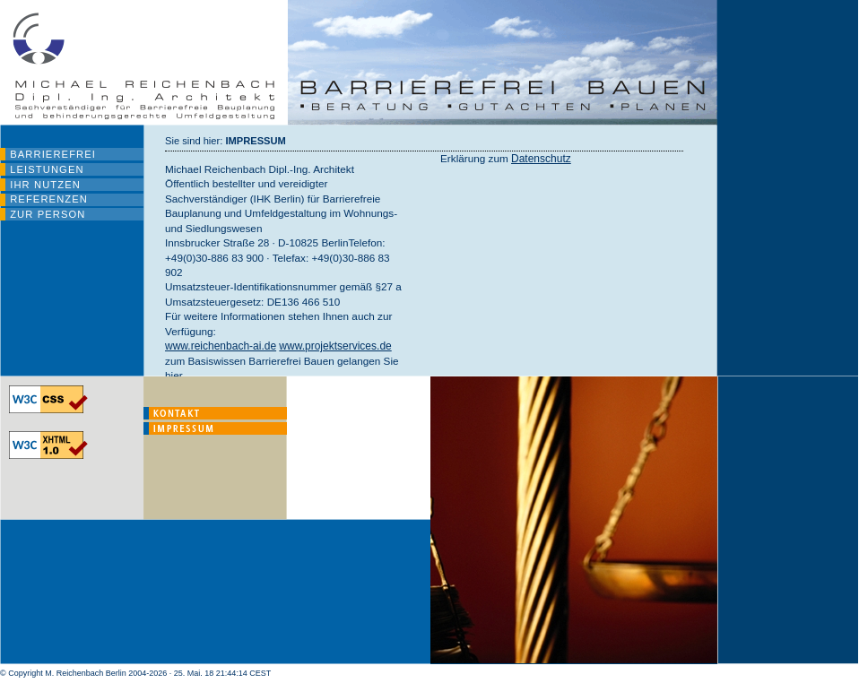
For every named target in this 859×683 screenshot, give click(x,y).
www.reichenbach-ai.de (220, 346)
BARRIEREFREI (53, 154)
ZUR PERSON (47, 214)
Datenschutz (541, 158)
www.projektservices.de (335, 346)
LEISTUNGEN (46, 169)
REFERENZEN (49, 199)
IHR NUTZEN (45, 184)
